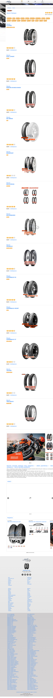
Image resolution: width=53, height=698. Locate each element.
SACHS (28, 606)
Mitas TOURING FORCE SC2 (32, 682)
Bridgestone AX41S (30, 618)
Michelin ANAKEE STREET (12, 665)
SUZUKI (9, 607)
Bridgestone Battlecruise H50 (12, 620)
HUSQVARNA (10, 596)
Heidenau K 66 (30, 646)
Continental (29, 578)
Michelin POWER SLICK (31, 670)
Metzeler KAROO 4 (10, 656)
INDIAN (9, 597)
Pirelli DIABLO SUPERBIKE (12, 686)
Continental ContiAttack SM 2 (32, 626)
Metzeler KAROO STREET (12, 657)
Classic (17, 18)
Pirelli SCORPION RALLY (11, 688)
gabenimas (22, 692)
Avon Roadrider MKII (11, 615)
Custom (22, 18)
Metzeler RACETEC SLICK (32, 659)
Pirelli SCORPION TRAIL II (12, 689)
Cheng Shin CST (11, 578)
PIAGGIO (29, 605)
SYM (28, 607)
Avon (9, 577)
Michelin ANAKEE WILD (31, 665)
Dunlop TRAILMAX (10, 640)
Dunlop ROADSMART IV (31, 637)
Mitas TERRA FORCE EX (11, 680)
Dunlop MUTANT (10, 636)
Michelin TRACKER (10, 675)
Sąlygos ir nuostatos (33, 692)
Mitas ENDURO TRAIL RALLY (32, 676)
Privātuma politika (27, 692)
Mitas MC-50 (9, 678)
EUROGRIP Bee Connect (11, 641)
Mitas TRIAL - (9, 683)
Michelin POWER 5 (10, 668)
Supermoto (23, 20)
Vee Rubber (29, 584)
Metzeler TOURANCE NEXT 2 (32, 662)
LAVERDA (10, 600)
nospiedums (18, 692)
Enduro (27, 18)
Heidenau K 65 (9, 646)
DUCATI (9, 594)
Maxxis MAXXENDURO (31, 651)
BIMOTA (9, 589)
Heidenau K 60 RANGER (11, 645)
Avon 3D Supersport (10, 614)
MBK (9, 601)
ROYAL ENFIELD (11, 606)
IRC (28, 580)
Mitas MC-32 (29, 677)
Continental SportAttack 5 (11, 631)
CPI (28, 591)
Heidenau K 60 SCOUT (31, 645)
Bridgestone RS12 (30, 621)
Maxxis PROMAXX (10, 652)
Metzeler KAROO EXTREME (32, 656)
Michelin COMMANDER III (11, 667)
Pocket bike (38, 18)
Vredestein (10, 585)
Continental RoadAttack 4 (11, 630)
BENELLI (29, 588)
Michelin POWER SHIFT (11, 670)
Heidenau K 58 (9, 644)
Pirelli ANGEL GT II (30, 683)
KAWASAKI (10, 598)
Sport (18, 20)
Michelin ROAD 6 (30, 672)
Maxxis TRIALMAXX (10, 655)
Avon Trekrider (29, 616)
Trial (33, 20)
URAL (28, 608)
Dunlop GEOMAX (10, 635)
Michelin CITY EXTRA (11, 666)
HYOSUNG (29, 596)
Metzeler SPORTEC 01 (31, 661)
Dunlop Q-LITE (30, 636)
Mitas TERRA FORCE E (31, 679)
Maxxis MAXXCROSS (11, 651)
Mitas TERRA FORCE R (11, 681)
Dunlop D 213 (9, 634)
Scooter (48, 18)
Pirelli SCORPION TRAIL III (32, 689)
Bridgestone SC (10, 624)
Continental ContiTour (11, 629)
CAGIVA (28, 590)
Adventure (9, 18)
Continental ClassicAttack (11, 626)
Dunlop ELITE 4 (30, 634)
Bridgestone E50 (10, 621)
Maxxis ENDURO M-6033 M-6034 (33, 650)
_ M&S (41, 20)
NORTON (29, 604)
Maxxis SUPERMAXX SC (31, 652)
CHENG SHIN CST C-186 (31, 625)
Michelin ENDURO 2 (30, 667)
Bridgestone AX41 (10, 618)
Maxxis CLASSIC (30, 649)
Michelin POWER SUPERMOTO (13, 671)
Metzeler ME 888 (30, 658)
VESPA (9, 609)
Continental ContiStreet (31, 628)
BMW (28, 589)
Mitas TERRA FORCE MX (31, 680)
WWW (36, 20)
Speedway (14, 20)
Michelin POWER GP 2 (31, 669)
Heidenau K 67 (9, 647)
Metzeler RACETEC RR (11, 659)
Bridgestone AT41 (30, 617)
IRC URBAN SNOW (10, 649)
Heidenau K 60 (30, 644)
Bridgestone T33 (10, 625)
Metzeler (28, 581)
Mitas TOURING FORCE (31, 681)
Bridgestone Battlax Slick (11, 619)
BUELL (9, 590)
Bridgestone (29, 577)
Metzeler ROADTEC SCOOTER (12, 661)
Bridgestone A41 (10, 617)
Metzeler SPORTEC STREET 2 (12, 662)
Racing (43, 18)
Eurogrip (28, 579)
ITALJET (28, 597)
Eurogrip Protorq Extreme (31, 641)
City (14, 18)
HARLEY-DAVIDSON (11, 595)
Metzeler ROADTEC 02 (31, 660)
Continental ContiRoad (31, 627)
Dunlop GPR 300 (30, 635)
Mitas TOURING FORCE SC (12, 682)
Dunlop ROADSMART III (11, 637)
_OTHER (29, 610)
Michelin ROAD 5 (10, 672)
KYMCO (9, 599)
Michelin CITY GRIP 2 (31, 666)
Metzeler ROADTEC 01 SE (12, 660)
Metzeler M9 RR (30, 657)
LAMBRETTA (29, 599)
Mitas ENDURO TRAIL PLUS (12, 676)
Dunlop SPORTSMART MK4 (12, 639)
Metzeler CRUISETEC (31, 655)
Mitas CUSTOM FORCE (31, 675)
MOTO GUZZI (29, 601)
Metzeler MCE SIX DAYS (11, 658)
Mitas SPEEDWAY (30, 678)
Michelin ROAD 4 (30, 671)
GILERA (28, 594)
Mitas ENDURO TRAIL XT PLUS (13, 677)
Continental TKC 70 (30, 631)
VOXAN (28, 609)
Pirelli (9, 584)
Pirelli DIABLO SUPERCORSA (32, 686)
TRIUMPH (10, 608)
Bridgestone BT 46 (30, 620)
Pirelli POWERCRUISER (11, 687)
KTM (28, 598)
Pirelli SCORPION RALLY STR (32, 688)
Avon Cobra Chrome (30, 614)
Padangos (9, 7)
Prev (8, 447)
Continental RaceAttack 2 (31, 629)
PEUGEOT (10, 605)
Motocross (32, 18)
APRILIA (9, 588)
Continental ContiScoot (11, 628)
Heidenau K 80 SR (10, 648)
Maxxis (13, 7)
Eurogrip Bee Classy (30, 640)
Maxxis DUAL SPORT (11, 650)
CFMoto (9, 591)
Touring (28, 20)
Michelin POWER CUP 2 (11, 669)
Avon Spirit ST (29, 615)
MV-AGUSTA (10, 604)
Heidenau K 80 (30, 647)
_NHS (45, 20)
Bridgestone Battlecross (31, 619)
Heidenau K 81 (30, 648)
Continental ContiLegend (11, 627)
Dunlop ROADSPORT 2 (11, 638)
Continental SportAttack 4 (31, 630)
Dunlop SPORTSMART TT (32, 639)
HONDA (28, 595)
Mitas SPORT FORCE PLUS (12, 679)
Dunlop (9, 579)
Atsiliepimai (13, 50)
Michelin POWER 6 (30, 668)
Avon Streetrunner (10, 616)
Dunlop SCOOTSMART (31, 638)
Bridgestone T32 (30, 624)
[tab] (9, 481)
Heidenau (9, 580)
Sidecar (8, 20)
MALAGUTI (29, 600)
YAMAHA (9, 610)
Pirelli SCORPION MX (31, 687)
